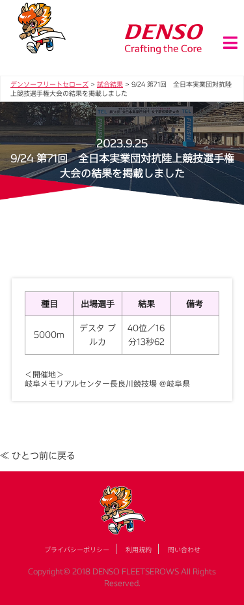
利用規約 (139, 549)
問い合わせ (184, 549)
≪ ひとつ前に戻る (37, 455)
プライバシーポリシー (76, 549)
